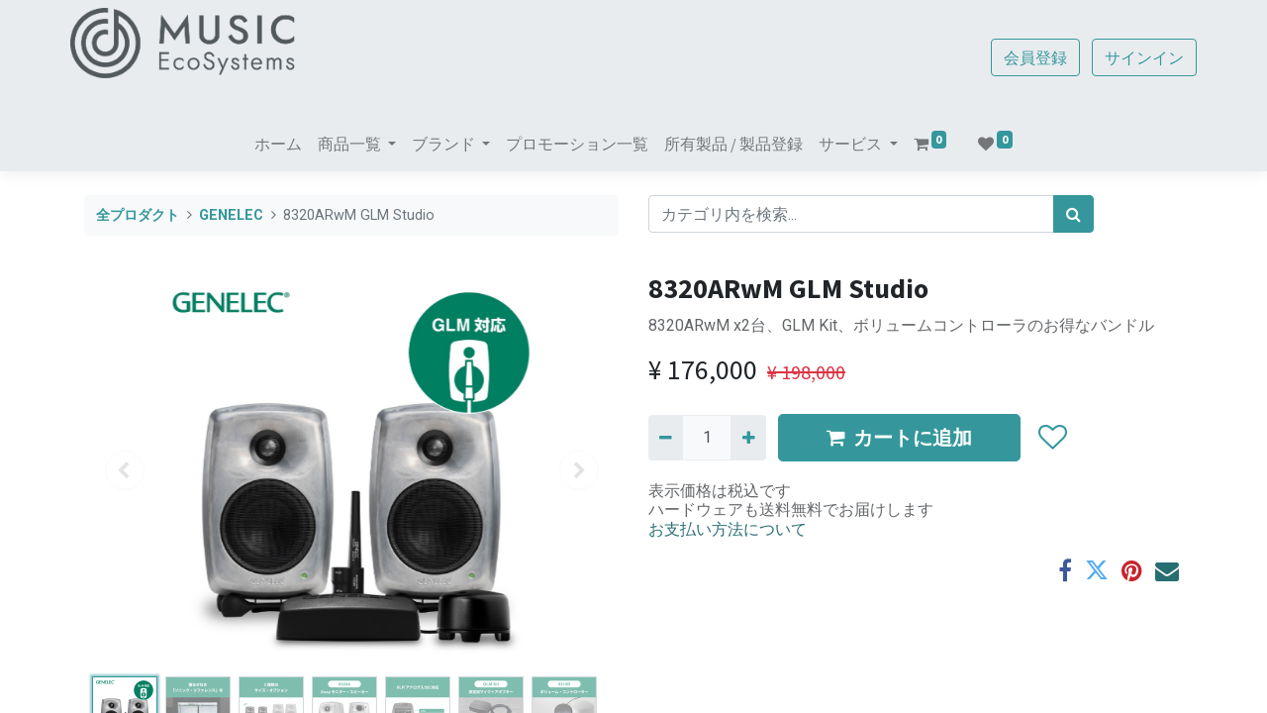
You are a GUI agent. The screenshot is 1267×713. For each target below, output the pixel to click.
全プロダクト (137, 215)
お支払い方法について (727, 529)
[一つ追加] (748, 437)
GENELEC (231, 215)
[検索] (1073, 214)
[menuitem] (278, 143)
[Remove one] (665, 437)
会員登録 (1021, 57)
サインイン (1130, 57)
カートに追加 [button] (899, 437)
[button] (1051, 438)
